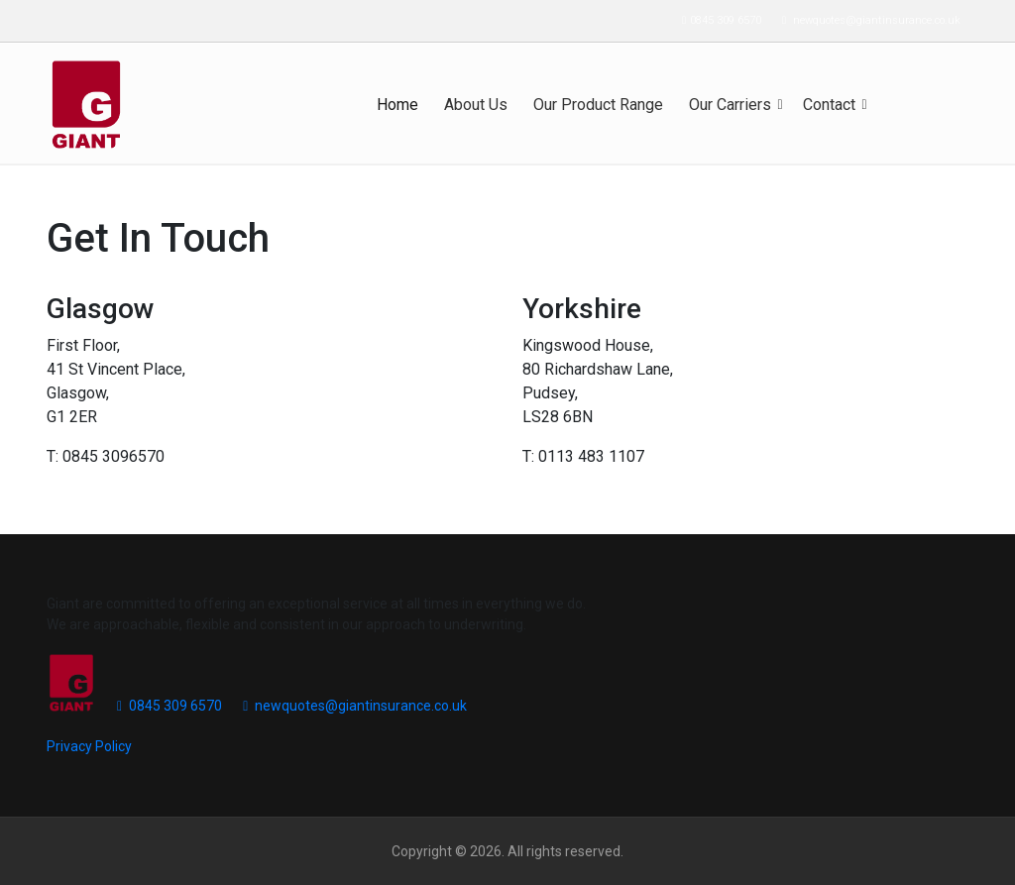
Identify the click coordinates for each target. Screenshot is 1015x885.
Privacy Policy (89, 746)
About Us (476, 104)
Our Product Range (598, 104)
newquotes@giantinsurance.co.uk (866, 20)
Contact (829, 104)
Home (397, 104)
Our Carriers (730, 104)
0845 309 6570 (716, 20)
